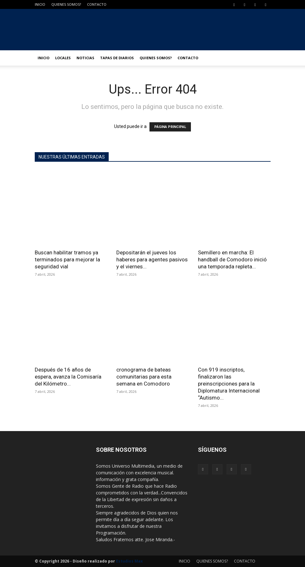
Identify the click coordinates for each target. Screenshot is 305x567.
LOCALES (63, 57)
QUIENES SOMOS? (66, 4)
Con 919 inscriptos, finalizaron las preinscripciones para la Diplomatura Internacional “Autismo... (229, 383)
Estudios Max (129, 561)
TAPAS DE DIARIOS (117, 57)
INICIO (40, 4)
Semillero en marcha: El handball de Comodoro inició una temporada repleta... (232, 259)
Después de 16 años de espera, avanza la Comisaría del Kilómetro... (68, 376)
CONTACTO (96, 4)
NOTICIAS (85, 57)
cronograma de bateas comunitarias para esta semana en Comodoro (143, 376)
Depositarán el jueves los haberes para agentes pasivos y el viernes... (152, 259)
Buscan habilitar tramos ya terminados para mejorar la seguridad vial (67, 259)
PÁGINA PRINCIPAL (170, 127)
